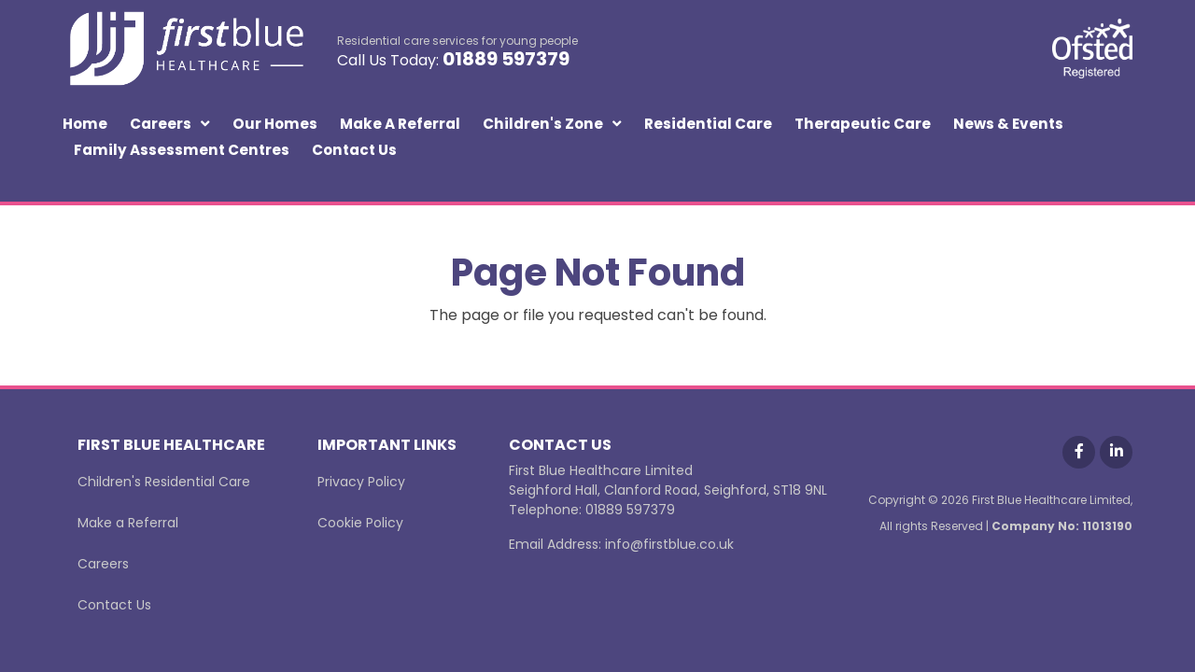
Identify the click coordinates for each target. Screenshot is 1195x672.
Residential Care (708, 123)
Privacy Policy (361, 481)
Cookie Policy (360, 522)
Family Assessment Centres (181, 150)
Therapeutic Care (862, 123)
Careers (160, 123)
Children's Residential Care (163, 481)
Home (85, 123)
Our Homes (274, 123)
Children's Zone (543, 123)
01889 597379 (506, 59)
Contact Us (354, 150)
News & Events (1008, 123)
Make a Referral (400, 123)
